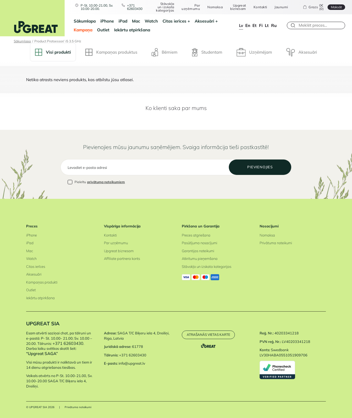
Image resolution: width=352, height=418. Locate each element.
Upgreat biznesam (238, 7)
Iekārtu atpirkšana (132, 29)
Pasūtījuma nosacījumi (199, 243)
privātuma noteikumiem (106, 182)
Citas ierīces (174, 21)
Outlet (103, 29)
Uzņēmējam (254, 52)
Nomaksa (215, 7)
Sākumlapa (85, 21)
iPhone (107, 21)
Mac (136, 21)
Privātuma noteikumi (276, 243)
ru (274, 25)
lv (241, 25)
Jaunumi (281, 7)
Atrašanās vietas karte (208, 334)
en (247, 25)
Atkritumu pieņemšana (200, 258)
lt (267, 25)
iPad (123, 21)
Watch (151, 21)
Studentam (207, 52)
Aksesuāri (204, 21)
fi (261, 25)
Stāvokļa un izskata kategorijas (165, 7)
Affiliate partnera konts (122, 258)
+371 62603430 (134, 7)
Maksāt (336, 7)
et (254, 25)
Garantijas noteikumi (198, 251)
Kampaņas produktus (111, 52)
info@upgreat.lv (132, 363)
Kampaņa (83, 29)
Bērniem (164, 52)
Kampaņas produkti (41, 282)
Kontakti (260, 7)
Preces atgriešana (196, 235)
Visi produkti (53, 52)
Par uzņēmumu (191, 7)
